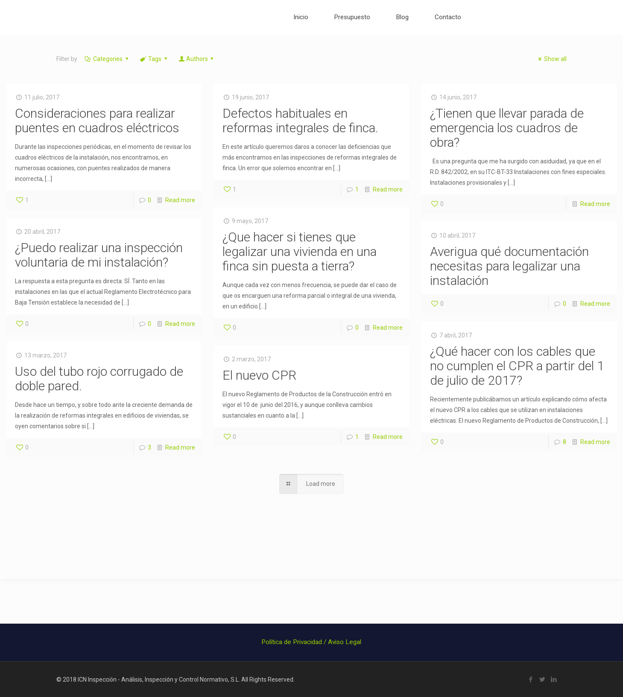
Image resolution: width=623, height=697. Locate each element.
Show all (551, 58)
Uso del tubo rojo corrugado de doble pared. (99, 378)
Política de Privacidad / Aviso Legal (311, 642)
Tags (154, 58)
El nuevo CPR (259, 375)
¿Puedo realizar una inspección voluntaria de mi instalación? (99, 255)
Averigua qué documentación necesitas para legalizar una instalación (509, 266)
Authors (197, 58)
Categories (107, 58)
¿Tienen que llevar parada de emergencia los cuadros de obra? (507, 128)
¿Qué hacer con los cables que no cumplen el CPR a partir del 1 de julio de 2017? (517, 366)
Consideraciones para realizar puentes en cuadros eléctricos (97, 120)
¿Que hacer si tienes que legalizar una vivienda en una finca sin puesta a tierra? (299, 251)
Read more (180, 200)
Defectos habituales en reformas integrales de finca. (300, 120)
